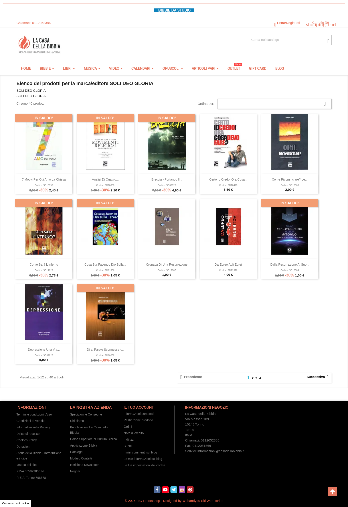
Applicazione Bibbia (83, 445)
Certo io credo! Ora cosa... (228, 179)
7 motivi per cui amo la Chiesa (44, 179)
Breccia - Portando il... (166, 179)
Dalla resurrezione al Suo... (289, 264)
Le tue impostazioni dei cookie (144, 465)
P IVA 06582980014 (30, 471)
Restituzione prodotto (138, 420)
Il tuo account (139, 407)
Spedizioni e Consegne (86, 414)
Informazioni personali (139, 414)
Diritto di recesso (28, 433)
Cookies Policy (26, 440)
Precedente (190, 377)
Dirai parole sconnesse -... (105, 349)
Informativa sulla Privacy (33, 427)
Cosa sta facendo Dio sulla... (105, 264)
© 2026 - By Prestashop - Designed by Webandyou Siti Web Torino (174, 501)
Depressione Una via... (44, 349)
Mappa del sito (26, 465)
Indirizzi (129, 439)
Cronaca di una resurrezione (167, 264)
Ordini (128, 426)
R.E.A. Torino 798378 (31, 477)
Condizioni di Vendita (30, 421)
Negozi (75, 471)
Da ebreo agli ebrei (228, 264)
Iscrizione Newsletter (84, 465)
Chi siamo (77, 421)
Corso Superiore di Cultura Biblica (93, 439)
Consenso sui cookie (15, 503)
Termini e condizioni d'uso (34, 414)
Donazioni (23, 446)
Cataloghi (76, 452)
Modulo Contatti (81, 458)
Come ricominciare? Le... (290, 179)
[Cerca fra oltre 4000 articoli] (290, 40)
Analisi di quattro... (105, 179)
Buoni (128, 446)
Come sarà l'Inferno (44, 264)
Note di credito (134, 433)
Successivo (318, 377)
